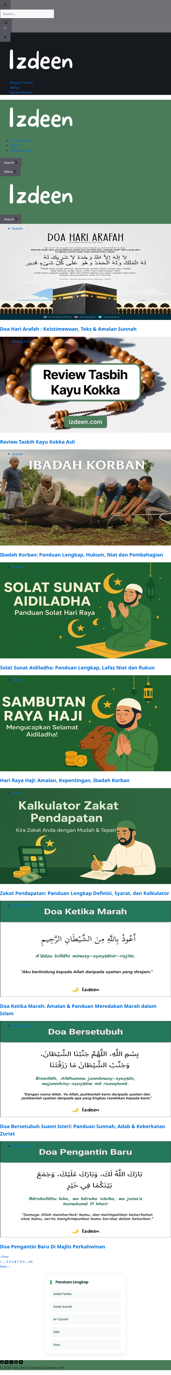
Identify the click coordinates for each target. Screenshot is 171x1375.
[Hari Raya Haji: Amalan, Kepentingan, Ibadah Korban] (85, 770)
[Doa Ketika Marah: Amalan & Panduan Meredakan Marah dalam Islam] (85, 995)
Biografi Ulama (21, 140)
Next (5, 1266)
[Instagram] (11, 1363)
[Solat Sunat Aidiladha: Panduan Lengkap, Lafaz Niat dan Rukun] (85, 657)
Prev (4, 1256)
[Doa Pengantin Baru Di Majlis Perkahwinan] (85, 1236)
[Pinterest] (16, 1363)
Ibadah (17, 228)
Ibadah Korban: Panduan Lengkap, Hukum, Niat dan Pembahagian (81, 554)
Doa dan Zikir (22, 905)
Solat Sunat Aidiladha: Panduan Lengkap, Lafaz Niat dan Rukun (77, 667)
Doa (56, 1345)
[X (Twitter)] (7, 1363)
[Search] (10, 162)
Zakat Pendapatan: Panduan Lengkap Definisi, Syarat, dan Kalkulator (84, 893)
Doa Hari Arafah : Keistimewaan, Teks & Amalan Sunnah (68, 329)
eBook (15, 145)
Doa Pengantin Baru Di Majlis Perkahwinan (52, 1246)
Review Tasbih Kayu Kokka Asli (37, 441)
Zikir (56, 1332)
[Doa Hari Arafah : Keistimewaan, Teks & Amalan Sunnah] (85, 318)
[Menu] (10, 171)
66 (31, 1261)
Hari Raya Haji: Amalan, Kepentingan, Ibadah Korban (65, 780)
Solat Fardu (62, 1294)
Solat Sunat (62, 1306)
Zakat (16, 792)
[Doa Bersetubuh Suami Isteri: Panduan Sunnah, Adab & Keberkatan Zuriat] (85, 1116)
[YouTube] (21, 1363)
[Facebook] (2, 1363)
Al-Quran (60, 1319)
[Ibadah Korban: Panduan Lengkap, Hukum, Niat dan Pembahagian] (85, 544)
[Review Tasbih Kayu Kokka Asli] (85, 431)
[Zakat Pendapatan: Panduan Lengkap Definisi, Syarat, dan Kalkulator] (85, 883)
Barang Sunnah (24, 341)
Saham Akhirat (21, 150)
